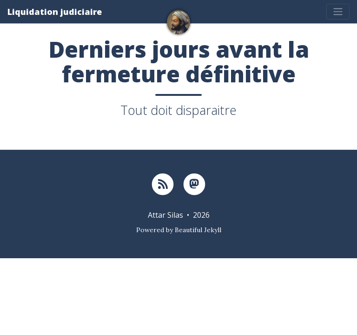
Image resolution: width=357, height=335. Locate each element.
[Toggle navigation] (338, 12)
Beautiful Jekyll (198, 230)
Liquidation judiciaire (54, 11)
